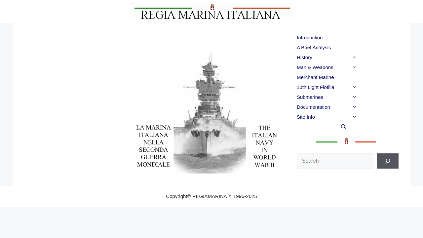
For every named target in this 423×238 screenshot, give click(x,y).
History (340, 57)
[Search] (388, 161)
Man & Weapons (340, 67)
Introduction (310, 37)
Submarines (340, 97)
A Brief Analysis (314, 47)
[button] (366, 57)
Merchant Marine (315, 77)
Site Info (340, 117)
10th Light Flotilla (340, 87)
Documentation (340, 107)
